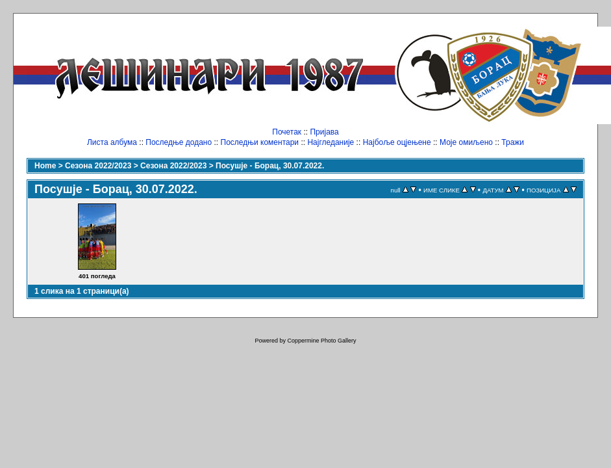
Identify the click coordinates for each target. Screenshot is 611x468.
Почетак (286, 131)
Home (45, 165)
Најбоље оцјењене (397, 142)
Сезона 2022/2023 (98, 165)
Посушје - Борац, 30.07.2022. (270, 165)
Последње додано (178, 142)
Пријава (324, 131)
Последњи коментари (260, 142)
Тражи (512, 142)
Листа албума (112, 142)
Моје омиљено (466, 142)
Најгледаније (330, 142)
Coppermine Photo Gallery (321, 340)
